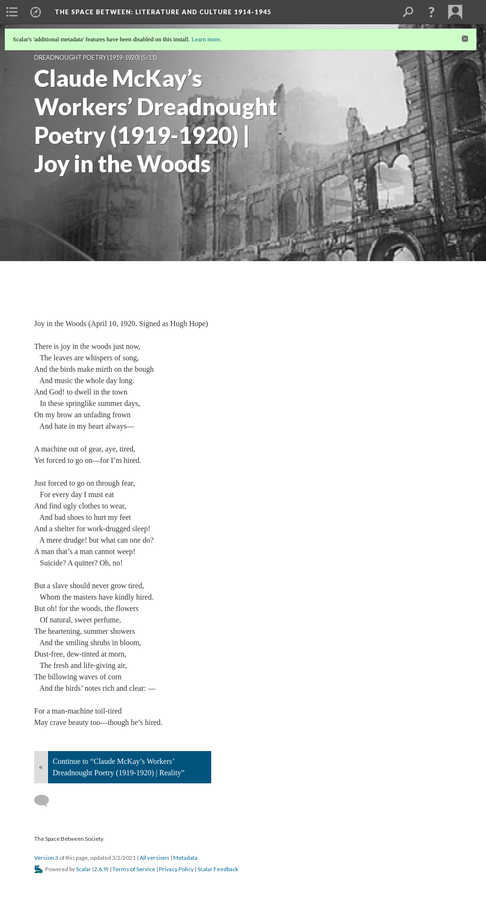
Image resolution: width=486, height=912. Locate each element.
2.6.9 (100, 869)
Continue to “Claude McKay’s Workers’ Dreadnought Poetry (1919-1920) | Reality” (119, 767)
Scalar (83, 869)
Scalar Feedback (217, 869)
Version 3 (46, 857)
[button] (431, 12)
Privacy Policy (176, 869)
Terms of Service (133, 869)
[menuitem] (12, 12)
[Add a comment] (45, 801)
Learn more (205, 39)
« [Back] (41, 767)
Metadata (185, 857)
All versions (154, 857)
